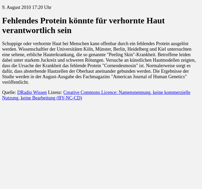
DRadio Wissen (32, 92)
